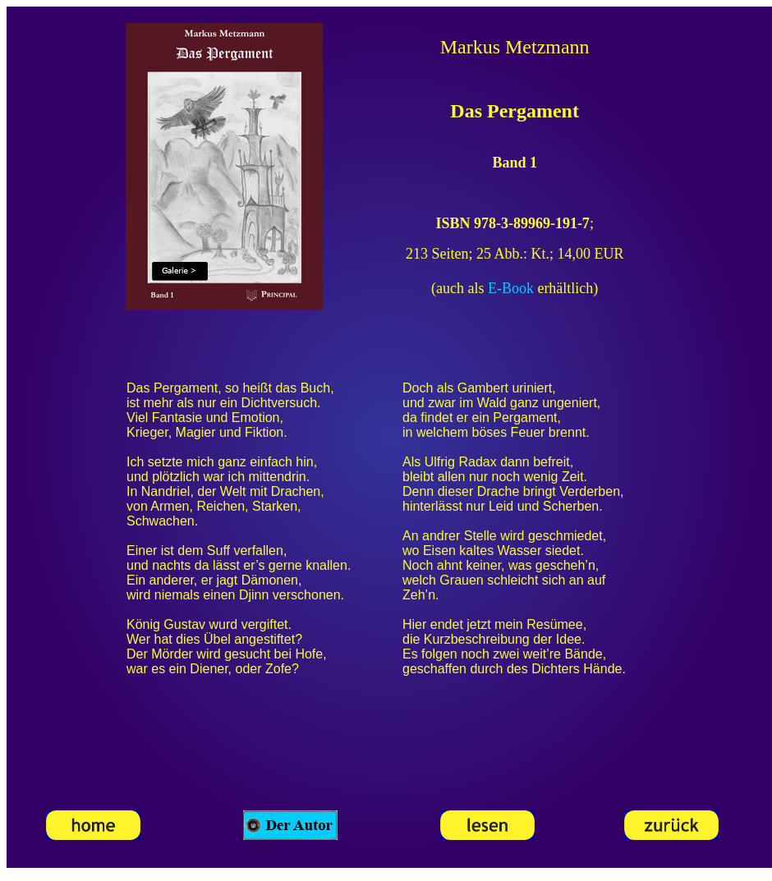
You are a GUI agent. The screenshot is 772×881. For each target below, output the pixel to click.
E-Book (511, 288)
